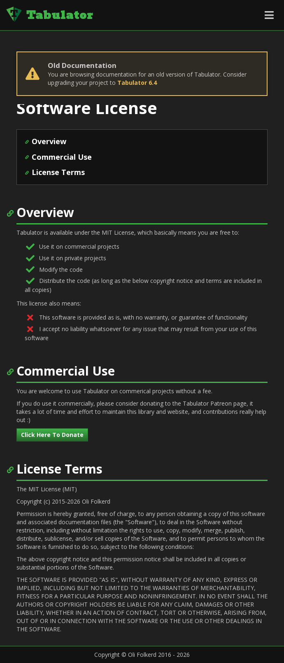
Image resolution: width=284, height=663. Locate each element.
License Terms (58, 172)
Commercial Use (62, 157)
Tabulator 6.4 (137, 82)
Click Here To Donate (52, 435)
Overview (49, 141)
